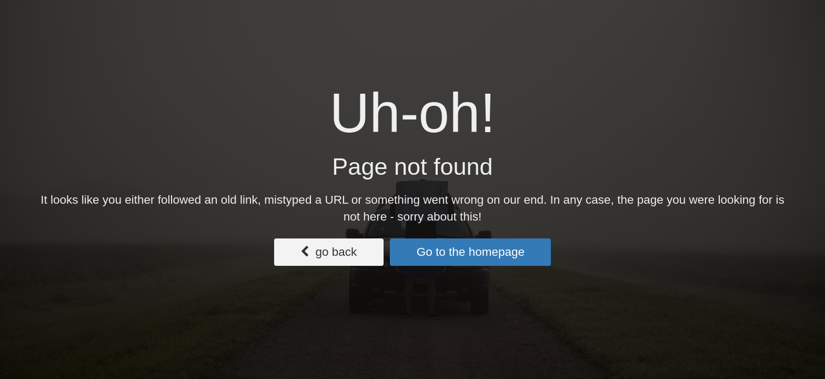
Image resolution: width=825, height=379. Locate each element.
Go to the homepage (471, 251)
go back (328, 251)
